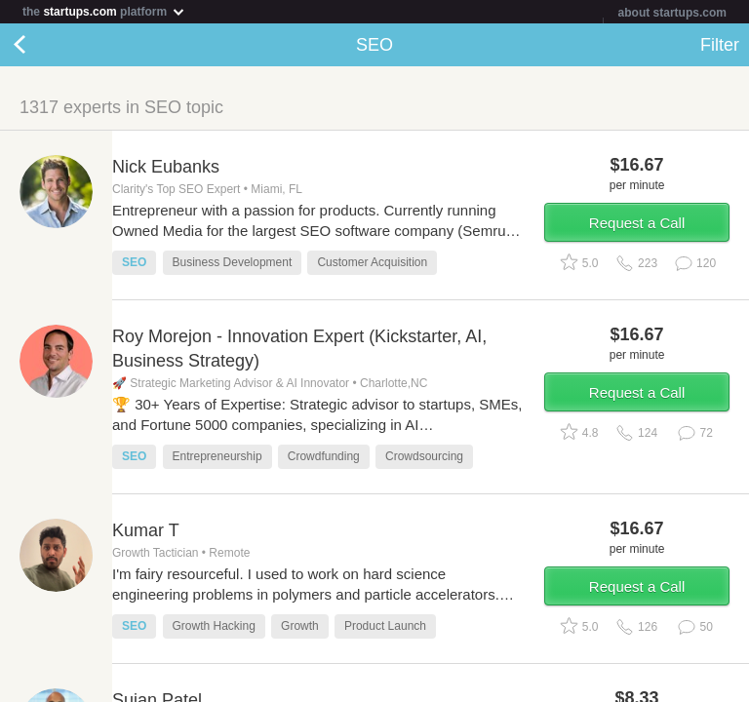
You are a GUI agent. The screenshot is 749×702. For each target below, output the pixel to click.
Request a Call (637, 222)
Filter (719, 45)
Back (39, 44)
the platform (104, 11)
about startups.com (672, 13)
